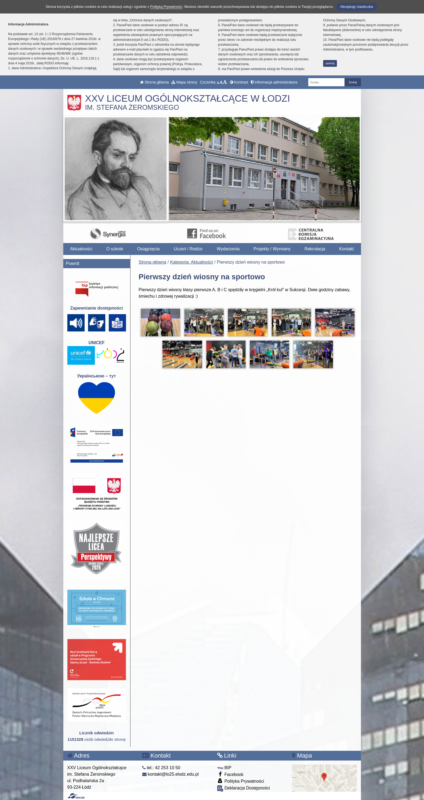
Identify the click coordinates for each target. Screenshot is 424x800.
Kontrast (239, 82)
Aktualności (81, 249)
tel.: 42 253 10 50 (161, 767)
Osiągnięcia (148, 249)
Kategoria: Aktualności (191, 262)
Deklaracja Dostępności (243, 788)
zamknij (329, 63)
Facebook (230, 774)
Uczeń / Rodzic (188, 249)
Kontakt (346, 249)
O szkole (114, 249)
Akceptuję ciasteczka (356, 7)
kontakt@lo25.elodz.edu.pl (170, 774)
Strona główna (154, 82)
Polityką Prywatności (166, 7)
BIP (224, 767)
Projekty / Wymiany (272, 249)
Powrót (73, 263)
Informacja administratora (274, 82)
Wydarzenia (228, 249)
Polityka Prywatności (240, 781)
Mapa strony (184, 82)
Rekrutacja (314, 249)
